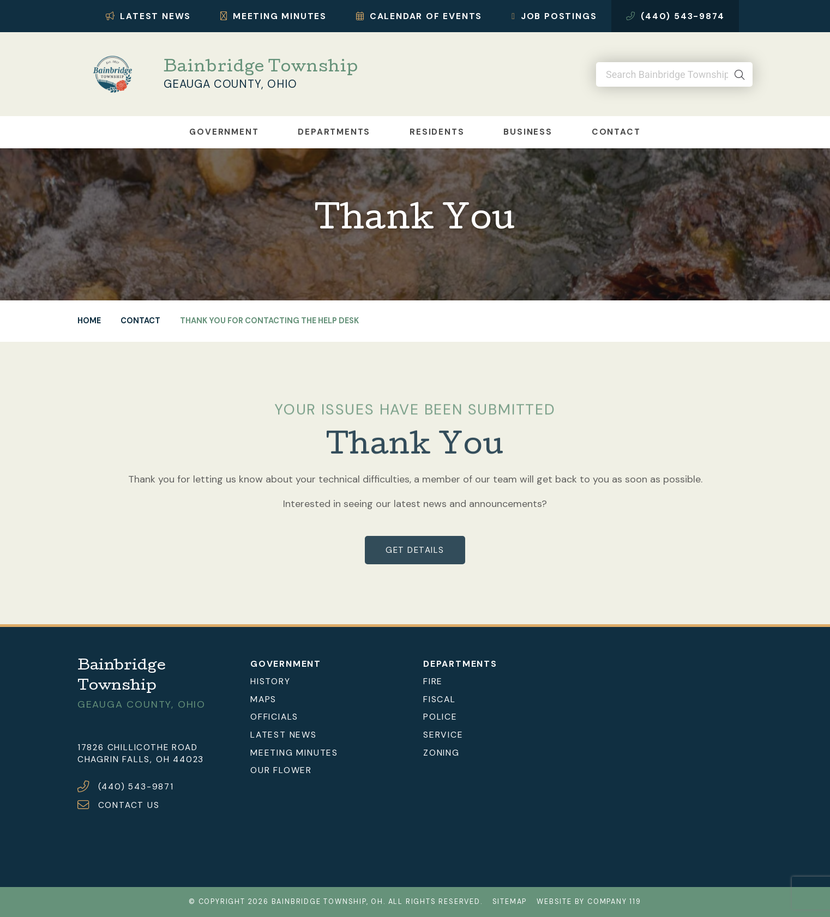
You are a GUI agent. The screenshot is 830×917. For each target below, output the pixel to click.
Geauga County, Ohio (230, 84)
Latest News (148, 16)
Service (443, 734)
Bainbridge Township (261, 69)
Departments (334, 131)
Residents (437, 131)
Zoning (441, 752)
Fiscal (439, 698)
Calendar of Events (419, 16)
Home (89, 320)
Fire (433, 681)
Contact (616, 131)
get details (415, 550)
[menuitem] (328, 681)
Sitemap (509, 901)
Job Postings (554, 16)
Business (527, 131)
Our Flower (281, 770)
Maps (263, 698)
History (270, 681)
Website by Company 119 (589, 901)
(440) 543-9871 (136, 786)
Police (440, 716)
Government (223, 131)
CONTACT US (129, 805)
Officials (274, 716)
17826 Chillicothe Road (137, 746)
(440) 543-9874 (675, 16)
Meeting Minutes (273, 16)
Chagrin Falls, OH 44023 (140, 759)
